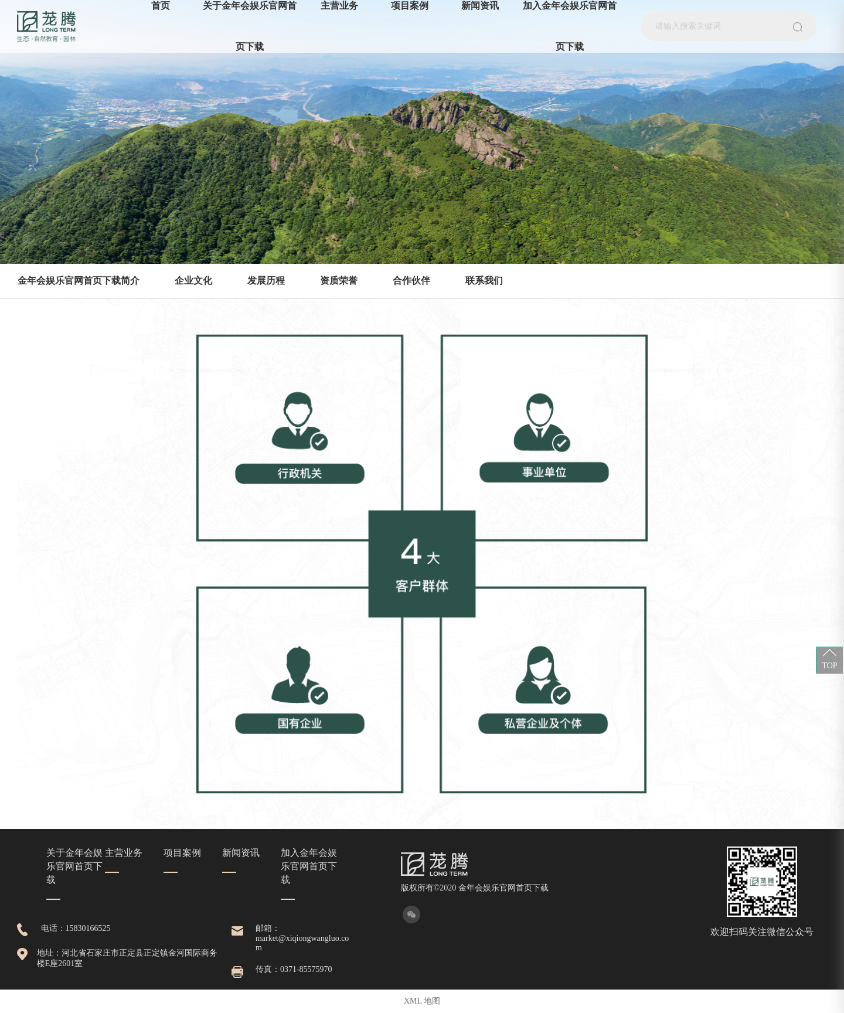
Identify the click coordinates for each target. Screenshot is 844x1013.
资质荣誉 (339, 280)
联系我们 (484, 280)
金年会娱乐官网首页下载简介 (78, 280)
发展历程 (266, 280)
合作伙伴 (411, 280)
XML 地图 (422, 1001)
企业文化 (193, 280)
